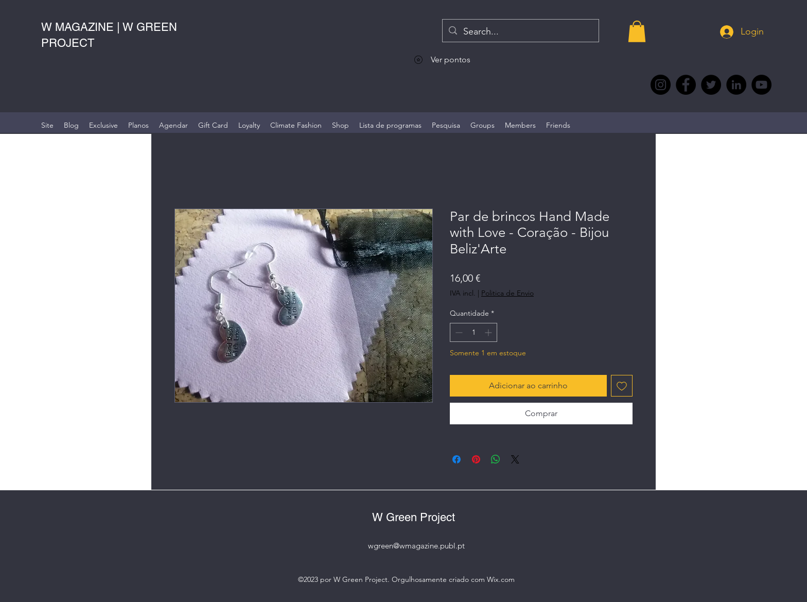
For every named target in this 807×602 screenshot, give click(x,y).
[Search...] (520, 32)
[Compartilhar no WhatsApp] (495, 459)
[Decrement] (457, 332)
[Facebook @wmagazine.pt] (686, 85)
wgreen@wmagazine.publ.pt (416, 546)
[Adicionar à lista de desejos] (622, 386)
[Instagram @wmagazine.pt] (661, 85)
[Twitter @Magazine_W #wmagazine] (711, 85)
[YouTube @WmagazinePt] (761, 85)
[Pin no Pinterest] (476, 459)
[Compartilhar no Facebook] (456, 459)
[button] (637, 31)
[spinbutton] (473, 332)
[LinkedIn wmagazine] (736, 85)
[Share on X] (515, 459)
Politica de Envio (507, 293)
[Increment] (489, 332)
